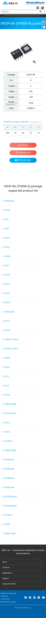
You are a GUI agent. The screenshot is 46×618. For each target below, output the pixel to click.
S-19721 (6, 321)
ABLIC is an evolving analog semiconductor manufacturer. (23, 16)
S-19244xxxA (8, 469)
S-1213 (5, 376)
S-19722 (6, 247)
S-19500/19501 (9, 533)
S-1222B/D (7, 441)
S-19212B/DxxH (9, 496)
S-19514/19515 (9, 413)
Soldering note (23, 152)
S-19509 (6, 358)
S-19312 (6, 293)
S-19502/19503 (9, 450)
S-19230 (6, 210)
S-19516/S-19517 (10, 349)
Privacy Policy (5, 599)
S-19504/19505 (9, 404)
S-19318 (6, 275)
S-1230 (5, 228)
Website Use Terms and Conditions (8, 594)
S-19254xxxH (8, 201)
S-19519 (6, 302)
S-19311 (6, 265)
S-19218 (6, 330)
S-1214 (5, 386)
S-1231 (5, 219)
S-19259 (6, 256)
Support (22, 578)
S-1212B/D (7, 515)
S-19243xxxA (8, 487)
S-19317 (6, 284)
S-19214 (6, 432)
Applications (22, 573)
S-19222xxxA (8, 312)
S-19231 (6, 238)
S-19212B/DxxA (9, 506)
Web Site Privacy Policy (8, 602)
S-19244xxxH (8, 478)
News (22, 562)
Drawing (23, 145)
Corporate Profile (22, 584)
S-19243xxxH (8, 459)
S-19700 (6, 524)
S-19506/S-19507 (10, 339)
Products (22, 567)
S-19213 (6, 423)
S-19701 (6, 367)
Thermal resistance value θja (16, 122)
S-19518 (6, 395)
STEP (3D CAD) (23, 160)
